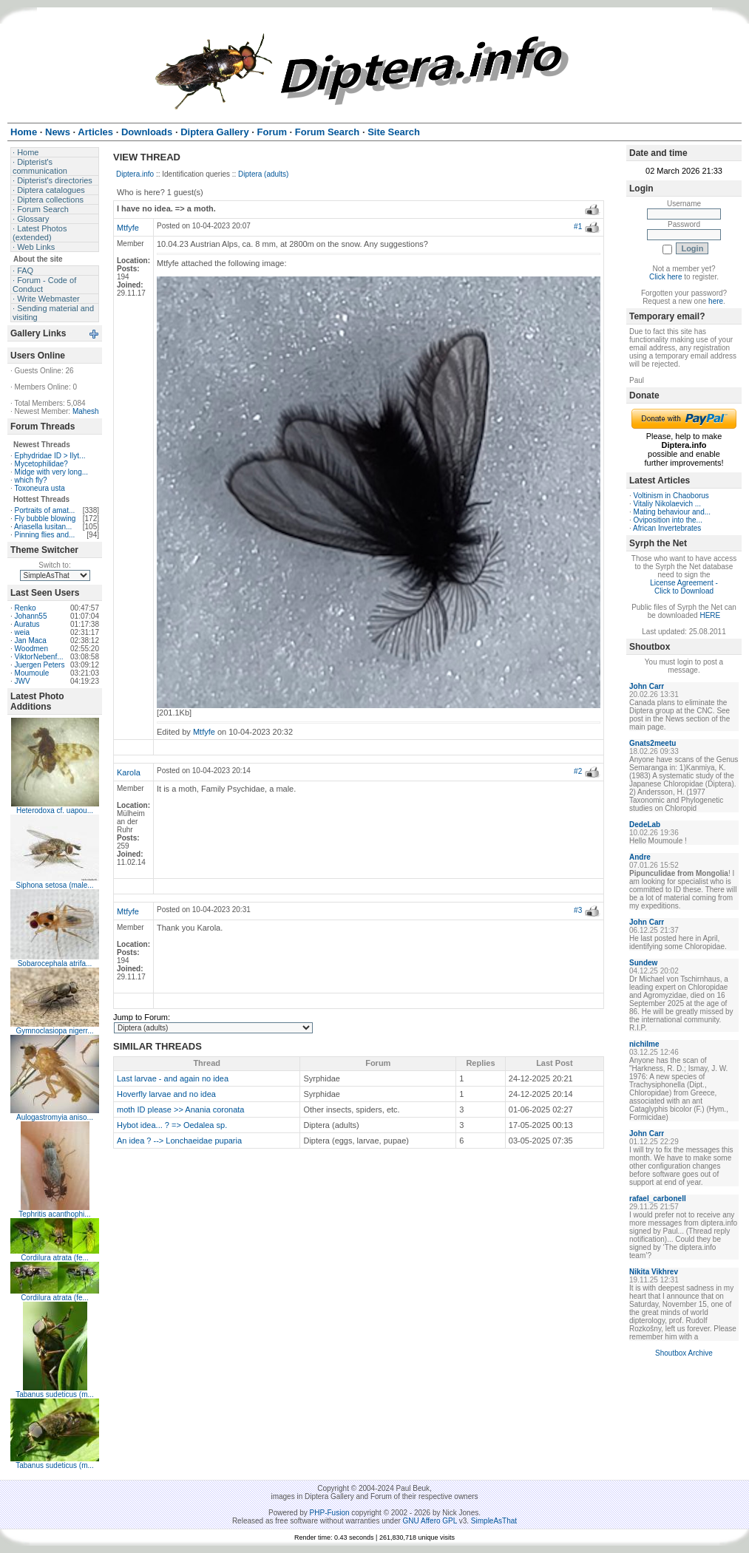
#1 (578, 226)
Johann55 (31, 616)
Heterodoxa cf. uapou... (54, 810)
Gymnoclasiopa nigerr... (54, 1031)
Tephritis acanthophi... (54, 1214)
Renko (25, 608)
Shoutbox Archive (684, 1353)
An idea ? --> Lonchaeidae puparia (179, 1140)
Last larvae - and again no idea (172, 1078)
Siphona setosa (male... (54, 885)
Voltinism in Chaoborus (671, 496)
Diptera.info (135, 174)
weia (22, 632)
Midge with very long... (52, 472)
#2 (578, 771)
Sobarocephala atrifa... (55, 963)
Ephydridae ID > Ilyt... (50, 456)
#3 (578, 910)
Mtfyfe (128, 227)
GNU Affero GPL (430, 1521)
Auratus (26, 624)
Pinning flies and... (45, 535)
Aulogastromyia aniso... (54, 1117)
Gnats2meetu (652, 743)
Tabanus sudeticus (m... (55, 1394)
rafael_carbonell (657, 1199)
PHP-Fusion (330, 1513)
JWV (22, 681)
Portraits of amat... (45, 510)
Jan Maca (31, 640)
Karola (128, 772)
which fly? (31, 480)
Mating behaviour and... (672, 512)
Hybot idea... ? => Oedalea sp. (172, 1125)
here (715, 301)
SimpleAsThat (494, 1521)
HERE (709, 615)
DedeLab (644, 824)
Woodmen (31, 649)
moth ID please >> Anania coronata (180, 1109)
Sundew (643, 963)
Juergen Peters (40, 665)
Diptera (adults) (263, 174)
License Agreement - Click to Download (684, 587)
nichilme (644, 1044)
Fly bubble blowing (45, 518)
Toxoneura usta (39, 488)
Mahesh (85, 411)
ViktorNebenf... (39, 657)
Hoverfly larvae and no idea (166, 1094)
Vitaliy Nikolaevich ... (668, 504)
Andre (640, 857)
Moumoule (32, 673)
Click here (665, 277)
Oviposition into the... (668, 520)
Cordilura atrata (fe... (55, 1258)
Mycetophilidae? (41, 464)
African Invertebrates (667, 528)
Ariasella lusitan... (43, 527)
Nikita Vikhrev (653, 1272)
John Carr (646, 686)
